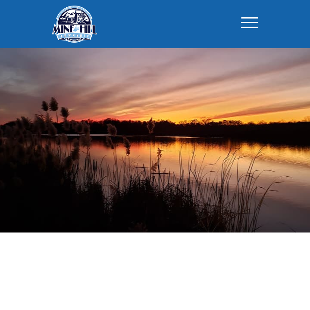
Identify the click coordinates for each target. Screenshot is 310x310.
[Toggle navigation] (249, 24)
